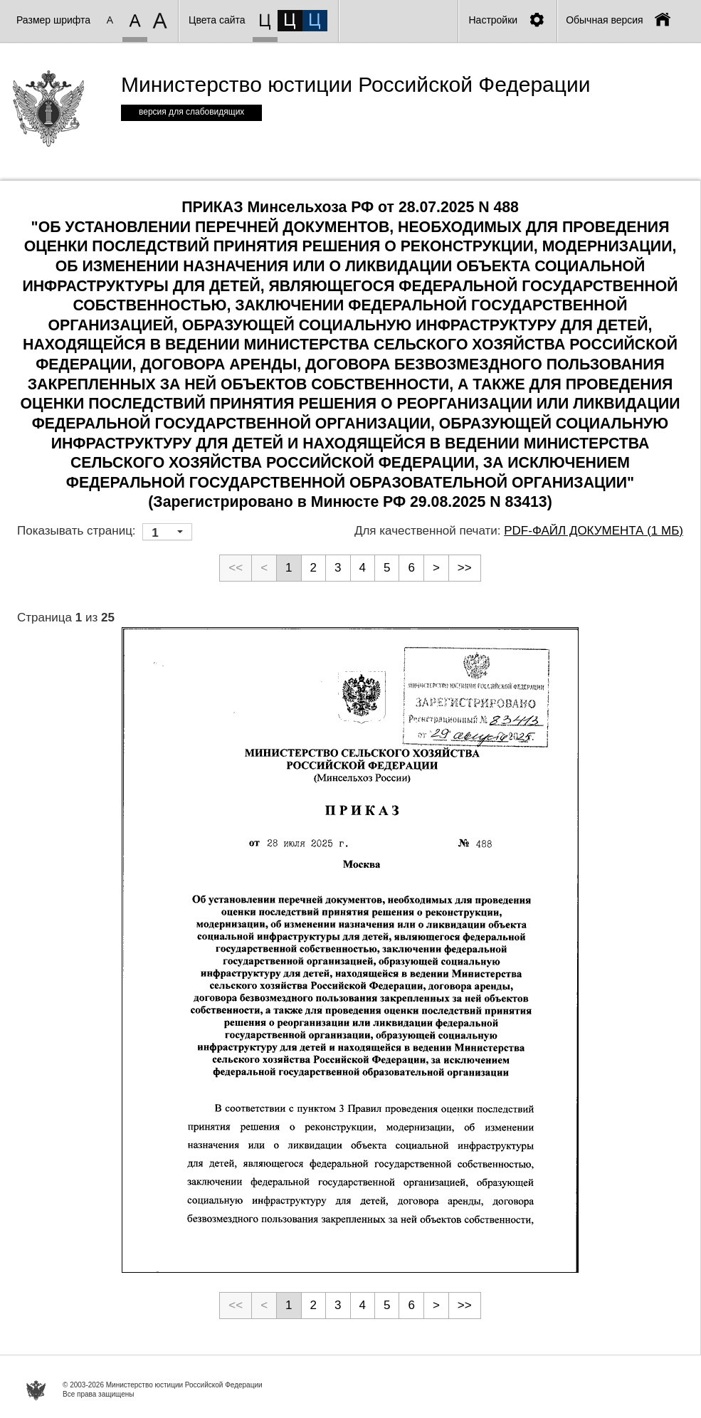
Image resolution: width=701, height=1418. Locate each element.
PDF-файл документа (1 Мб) (593, 530)
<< (235, 567)
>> (465, 567)
